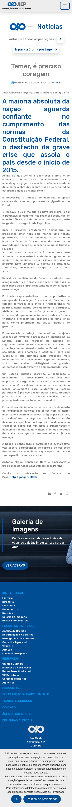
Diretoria (8, 601)
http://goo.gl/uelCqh (23, 477)
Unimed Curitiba (12, 663)
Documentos (10, 609)
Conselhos (9, 605)
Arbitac (7, 649)
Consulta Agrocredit (15, 642)
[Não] (67, 778)
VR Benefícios (11, 675)
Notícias (7, 613)
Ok (16, 799)
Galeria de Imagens (14, 616)
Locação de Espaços (15, 653)
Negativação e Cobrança (17, 634)
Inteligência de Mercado (18, 638)
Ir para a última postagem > (36, 49)
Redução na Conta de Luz (18, 671)
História (7, 598)
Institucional (13, 593)
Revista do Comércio (15, 620)
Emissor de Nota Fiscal (16, 667)
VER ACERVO (15, 565)
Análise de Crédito (14, 631)
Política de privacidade (42, 799)
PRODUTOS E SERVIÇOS (18, 626)
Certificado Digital (14, 678)
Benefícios (10, 658)
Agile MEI (8, 682)
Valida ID (7, 646)
